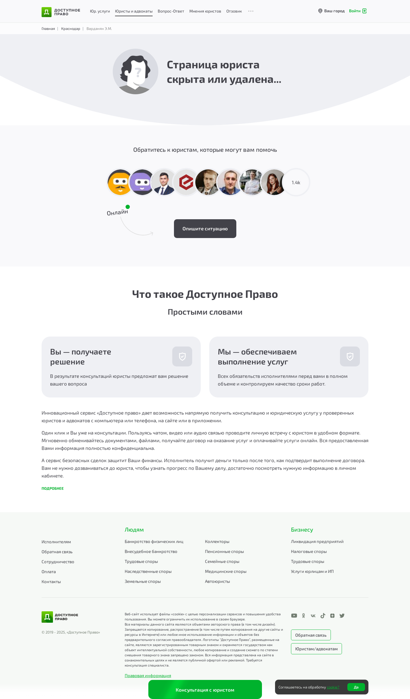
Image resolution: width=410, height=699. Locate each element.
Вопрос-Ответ (171, 11)
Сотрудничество (58, 561)
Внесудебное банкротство (151, 551)
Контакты (51, 581)
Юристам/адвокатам (316, 648)
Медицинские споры (226, 571)
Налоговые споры (309, 551)
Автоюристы (217, 581)
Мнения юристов (205, 11)
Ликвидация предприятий (317, 541)
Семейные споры (222, 561)
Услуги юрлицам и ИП (312, 571)
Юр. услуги (100, 11)
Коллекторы (217, 541)
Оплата (49, 571)
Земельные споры (143, 581)
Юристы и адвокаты (134, 11)
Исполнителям (56, 541)
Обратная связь (57, 551)
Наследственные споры (148, 571)
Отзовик (234, 11)
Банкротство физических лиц (154, 541)
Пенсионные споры (224, 551)
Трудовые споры (141, 561)
